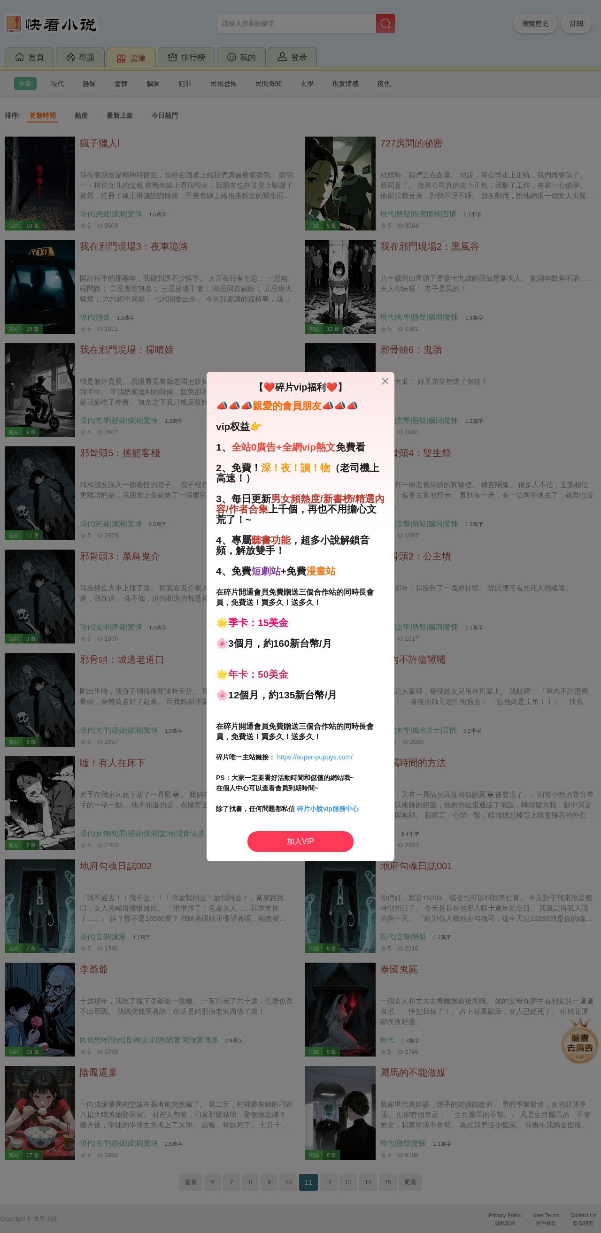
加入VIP (300, 841)
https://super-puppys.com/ (315, 757)
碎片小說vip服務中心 (328, 808)
